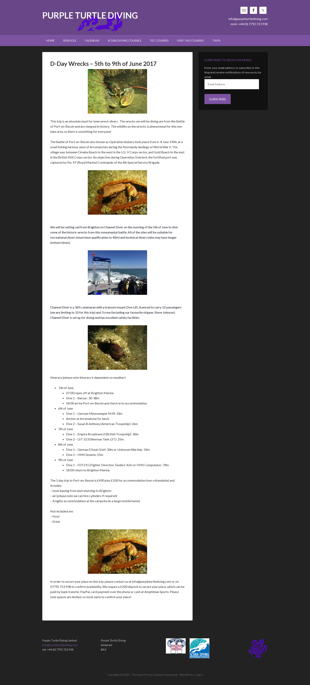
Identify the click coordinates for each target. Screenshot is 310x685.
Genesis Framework (165, 674)
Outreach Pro (140, 674)
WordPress (187, 674)
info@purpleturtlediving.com (248, 19)
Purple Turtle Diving (90, 15)
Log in (199, 674)
